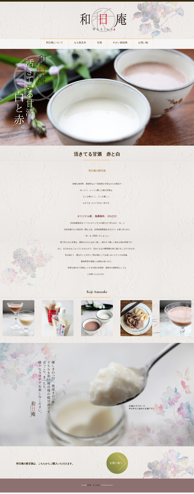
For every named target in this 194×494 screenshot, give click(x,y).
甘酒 (100, 43)
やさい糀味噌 (124, 43)
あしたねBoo (96, 486)
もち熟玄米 (78, 43)
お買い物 (151, 43)
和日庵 (89, 486)
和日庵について (47, 43)
